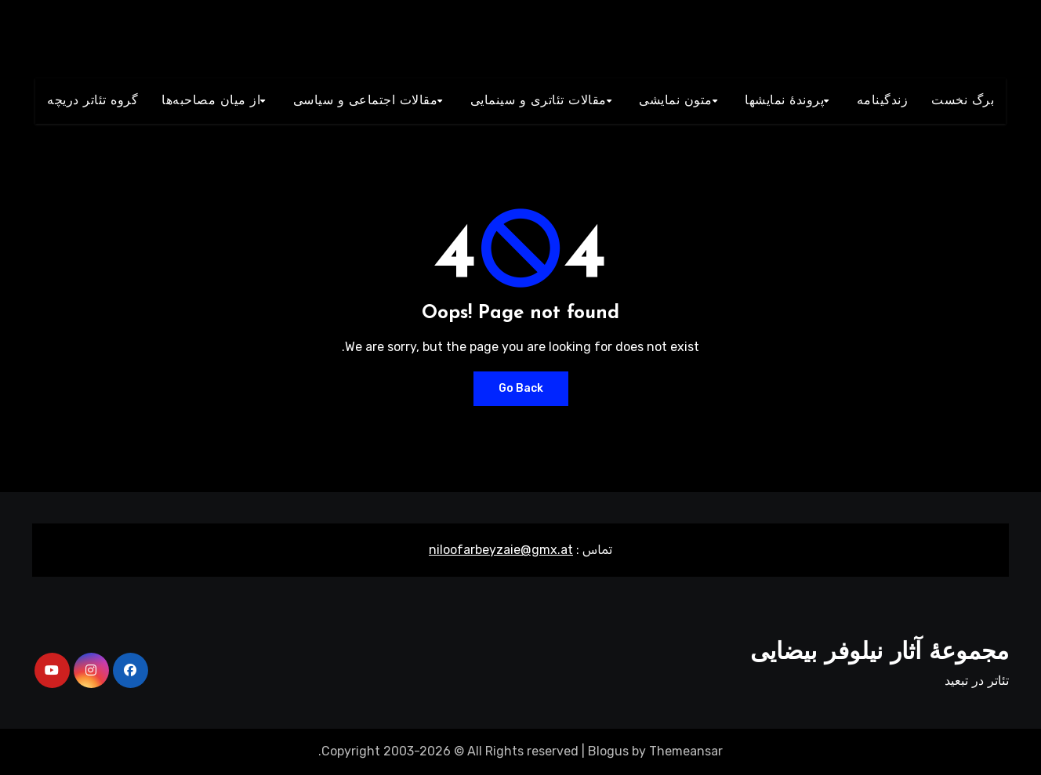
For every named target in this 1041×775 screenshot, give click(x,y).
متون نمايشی (676, 101)
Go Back (521, 388)
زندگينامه (883, 101)
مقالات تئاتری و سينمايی (538, 101)
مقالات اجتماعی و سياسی (365, 101)
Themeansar (686, 751)
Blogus (608, 751)
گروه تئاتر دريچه (92, 101)
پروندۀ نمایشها (784, 101)
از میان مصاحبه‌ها (210, 101)
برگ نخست (962, 101)
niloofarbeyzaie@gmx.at (501, 549)
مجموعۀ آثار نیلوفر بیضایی (879, 653)
